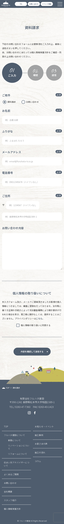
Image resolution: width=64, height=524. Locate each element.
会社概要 (8, 491)
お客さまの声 (41, 443)
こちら (39, 318)
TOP (6, 426)
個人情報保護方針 (12, 508)
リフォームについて (17, 453)
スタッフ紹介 (10, 500)
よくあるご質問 (11, 474)
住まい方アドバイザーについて (16, 464)
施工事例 (39, 435)
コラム (38, 461)
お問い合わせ (10, 482)
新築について (14, 440)
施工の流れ (40, 452)
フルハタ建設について (14, 435)
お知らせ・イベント (44, 426)
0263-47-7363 (22, 407)
